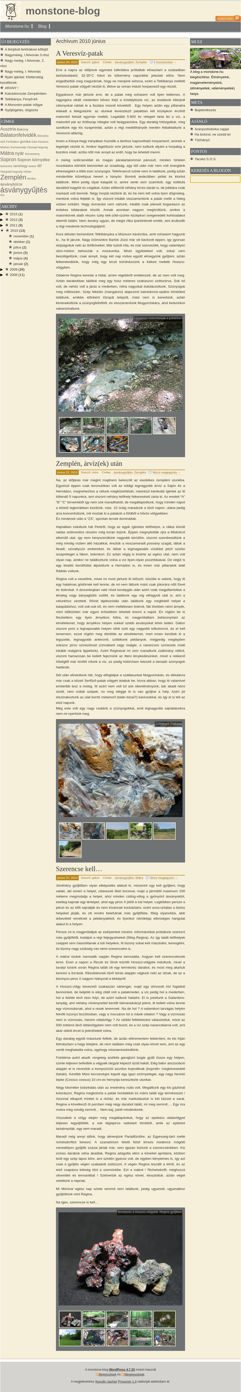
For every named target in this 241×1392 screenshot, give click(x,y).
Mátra (139, 878)
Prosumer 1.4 (127, 1381)
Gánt (34, 141)
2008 (13, 275)
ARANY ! (11, 88)
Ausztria (8, 129)
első (2, 141)
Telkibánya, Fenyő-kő (21, 99)
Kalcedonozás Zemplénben (26, 93)
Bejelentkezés (205, 110)
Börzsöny (43, 135)
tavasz (32, 166)
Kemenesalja (18, 147)
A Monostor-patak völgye (24, 105)
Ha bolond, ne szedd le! (213, 134)
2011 (13, 225)
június (18, 253)
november (21, 236)
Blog (42, 26)
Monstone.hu (17, 26)
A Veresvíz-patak (79, 53)
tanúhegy (20, 166)
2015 (13, 214)
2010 (14, 231)
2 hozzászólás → (165, 62)
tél (39, 165)
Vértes (27, 171)
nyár (19, 153)
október (19, 242)
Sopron (8, 159)
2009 (13, 269)
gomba (25, 141)
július (17, 247)
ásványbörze (11, 184)
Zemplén (141, 62)
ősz (2, 194)
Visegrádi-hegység (11, 171)
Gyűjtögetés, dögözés (21, 110)
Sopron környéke (33, 159)
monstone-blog (63, 11)
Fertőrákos (12, 141)
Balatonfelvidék (18, 135)
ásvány (31, 178)
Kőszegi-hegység (37, 147)
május (18, 258)
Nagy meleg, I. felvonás (23, 71)
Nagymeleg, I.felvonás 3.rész (27, 55)
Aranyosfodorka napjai (212, 129)
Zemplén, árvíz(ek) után (89, 463)
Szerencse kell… (79, 869)
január (18, 264)
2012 (13, 220)
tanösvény (6, 166)
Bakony (22, 129)
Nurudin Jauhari (106, 1381)
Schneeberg (32, 153)
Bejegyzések (107, 1374)
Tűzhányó (202, 140)
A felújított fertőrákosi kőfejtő (26, 49)
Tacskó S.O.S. (205, 159)
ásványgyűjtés (124, 62)
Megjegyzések (134, 1374)
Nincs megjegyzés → (167, 472)
